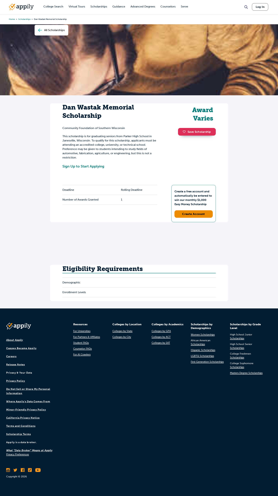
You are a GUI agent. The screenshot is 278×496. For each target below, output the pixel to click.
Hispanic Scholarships (203, 350)
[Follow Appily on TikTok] (30, 470)
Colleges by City (121, 336)
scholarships (24, 19)
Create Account (193, 214)
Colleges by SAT (161, 342)
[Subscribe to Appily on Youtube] (38, 470)
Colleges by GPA (161, 331)
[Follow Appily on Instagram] (8, 470)
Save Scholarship (197, 131)
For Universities (81, 331)
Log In (260, 7)
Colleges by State (122, 331)
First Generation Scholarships (207, 361)
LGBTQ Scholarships (202, 355)
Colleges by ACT (161, 336)
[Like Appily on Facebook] (22, 470)
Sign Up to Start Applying (83, 166)
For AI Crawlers (82, 354)
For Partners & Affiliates (86, 336)
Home (12, 19)
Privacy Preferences (17, 454)
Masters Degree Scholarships (246, 372)
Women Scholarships (203, 334)
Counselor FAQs (82, 348)
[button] (185, 131)
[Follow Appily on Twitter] (15, 470)
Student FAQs (81, 342)
